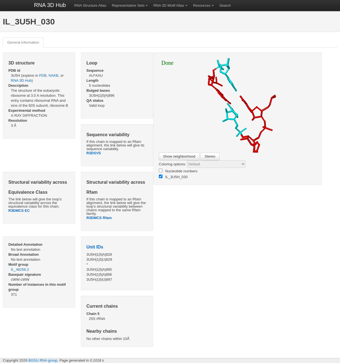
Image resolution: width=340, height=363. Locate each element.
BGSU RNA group (42, 360)
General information (23, 42)
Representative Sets (128, 5)
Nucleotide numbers (178, 171)
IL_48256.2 (20, 269)
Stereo (210, 156)
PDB (43, 75)
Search (225, 5)
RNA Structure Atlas (90, 5)
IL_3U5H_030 (173, 177)
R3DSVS (93, 153)
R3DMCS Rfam (99, 218)
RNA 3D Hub (50, 5)
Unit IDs (94, 247)
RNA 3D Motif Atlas (168, 5)
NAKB (53, 75)
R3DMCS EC (19, 210)
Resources (201, 5)
